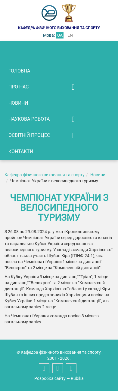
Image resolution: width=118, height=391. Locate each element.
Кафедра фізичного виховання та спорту (45, 174)
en (70, 35)
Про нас (18, 87)
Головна (19, 71)
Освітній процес (29, 135)
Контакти (20, 151)
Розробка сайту (50, 378)
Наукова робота (29, 119)
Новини (18, 103)
